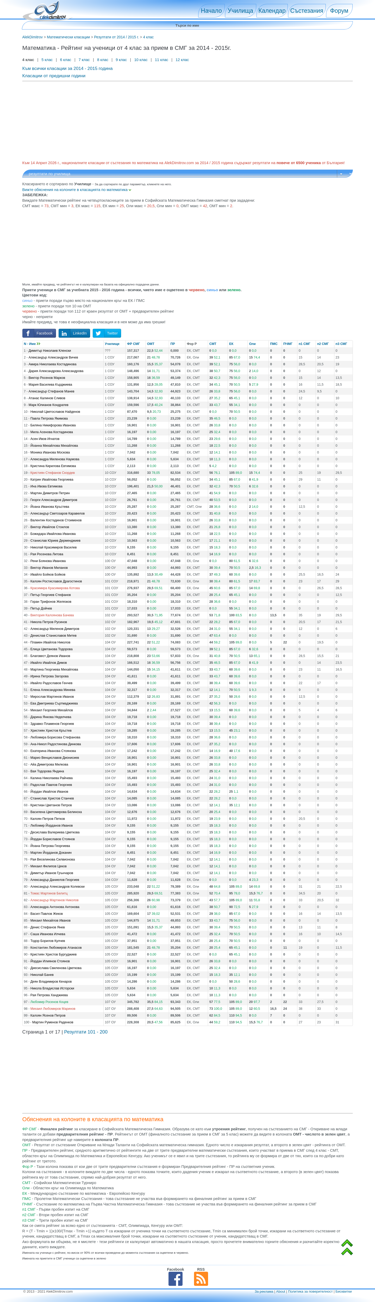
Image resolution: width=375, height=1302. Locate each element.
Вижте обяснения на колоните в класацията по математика (77, 190)
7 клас (84, 60)
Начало (211, 10)
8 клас (102, 60)
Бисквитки (343, 1291)
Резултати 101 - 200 (86, 1032)
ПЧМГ (288, 344)
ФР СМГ (133, 344)
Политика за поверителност (310, 1291)
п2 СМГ (323, 344)
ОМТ (150, 344)
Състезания (306, 10)
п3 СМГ (341, 344)
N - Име (32, 344)
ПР (172, 344)
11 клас (161, 60)
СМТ (212, 344)
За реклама (264, 1291)
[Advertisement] (178, 120)
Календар (272, 10)
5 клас (47, 60)
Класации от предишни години (54, 75)
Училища (240, 10)
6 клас (65, 60)
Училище (112, 344)
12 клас (182, 60)
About (280, 1291)
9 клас (121, 60)
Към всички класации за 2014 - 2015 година (67, 68)
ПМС (274, 344)
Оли (252, 344)
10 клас (140, 60)
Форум (339, 10)
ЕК (231, 344)
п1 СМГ (304, 344)
